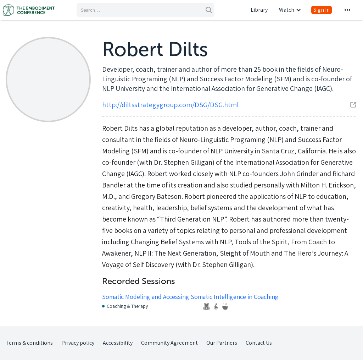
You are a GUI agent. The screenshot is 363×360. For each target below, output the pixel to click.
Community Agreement (169, 343)
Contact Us (259, 343)
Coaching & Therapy (127, 306)
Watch (286, 9)
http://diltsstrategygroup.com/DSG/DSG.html (170, 104)
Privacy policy (77, 343)
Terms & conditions (29, 343)
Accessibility (118, 343)
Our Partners (221, 343)
